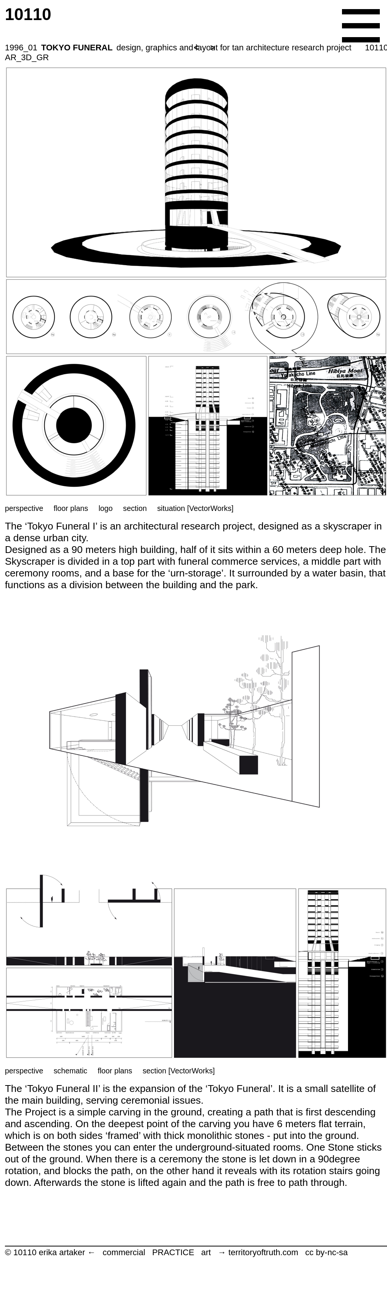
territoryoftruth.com (263, 1252)
